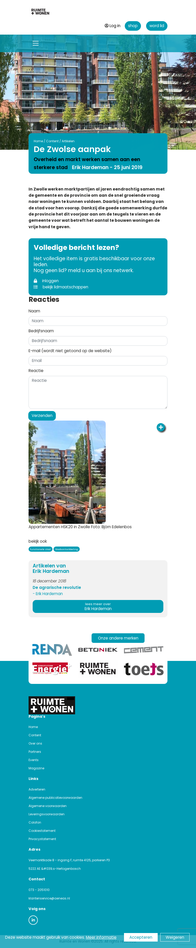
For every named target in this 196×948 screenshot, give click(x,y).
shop (133, 25)
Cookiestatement (42, 830)
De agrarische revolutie (57, 587)
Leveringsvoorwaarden (47, 814)
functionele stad (40, 549)
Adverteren (37, 789)
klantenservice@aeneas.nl (49, 898)
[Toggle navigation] (36, 43)
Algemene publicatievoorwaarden (55, 797)
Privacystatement (42, 839)
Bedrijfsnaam (41, 331)
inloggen (46, 280)
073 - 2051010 (39, 890)
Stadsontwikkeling (66, 549)
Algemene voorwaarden (48, 806)
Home (34, 141)
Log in (112, 25)
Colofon (35, 822)
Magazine (36, 768)
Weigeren (175, 937)
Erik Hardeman (98, 606)
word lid (156, 25)
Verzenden (42, 415)
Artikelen (64, 141)
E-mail (70, 350)
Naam (34, 311)
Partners (35, 751)
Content (48, 141)
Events (34, 760)
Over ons (35, 743)
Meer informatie (101, 937)
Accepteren (140, 937)
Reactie (36, 370)
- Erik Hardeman (48, 593)
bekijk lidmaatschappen (61, 287)
